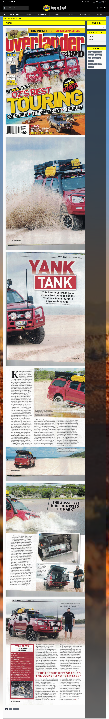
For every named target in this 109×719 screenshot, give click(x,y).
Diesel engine (99, 52)
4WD (10, 709)
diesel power (98, 55)
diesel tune (95, 58)
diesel (89, 58)
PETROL (100, 64)
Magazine (91, 40)
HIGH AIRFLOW (91, 52)
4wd (93, 61)
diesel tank (90, 67)
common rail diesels (92, 64)
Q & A (90, 43)
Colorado (15, 709)
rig (99, 58)
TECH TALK (91, 36)
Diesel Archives (11, 19)
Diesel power (91, 55)
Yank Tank (18, 19)
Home (5, 19)
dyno (89, 61)
